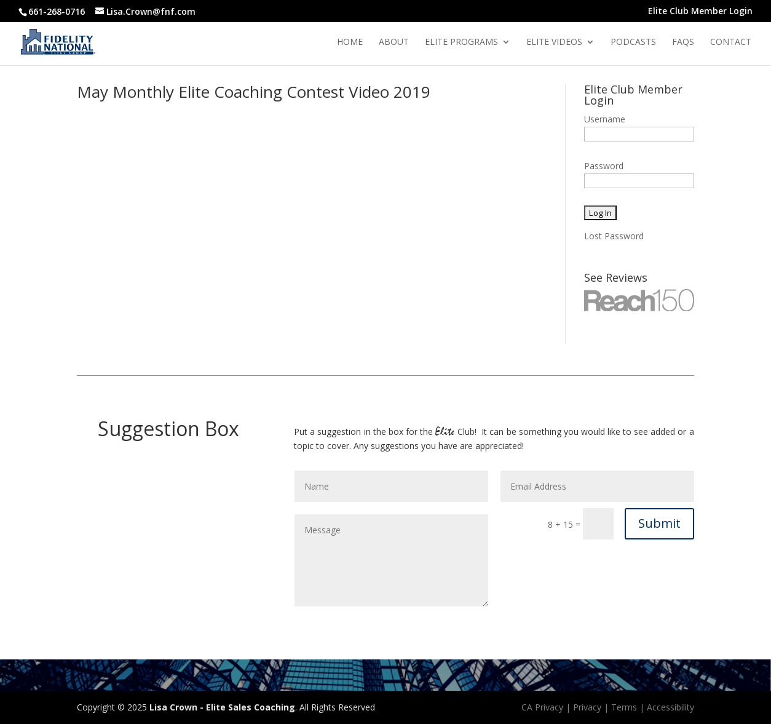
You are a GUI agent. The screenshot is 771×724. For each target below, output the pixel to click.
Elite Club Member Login (700, 12)
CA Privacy (542, 707)
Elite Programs (461, 42)
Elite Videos (554, 42)
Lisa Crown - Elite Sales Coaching (222, 707)
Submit (659, 523)
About (394, 42)
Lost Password (614, 236)
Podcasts (633, 42)
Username (604, 119)
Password (603, 166)
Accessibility (670, 707)
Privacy (587, 707)
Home (350, 42)
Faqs (683, 42)
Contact (730, 42)
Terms (624, 707)
